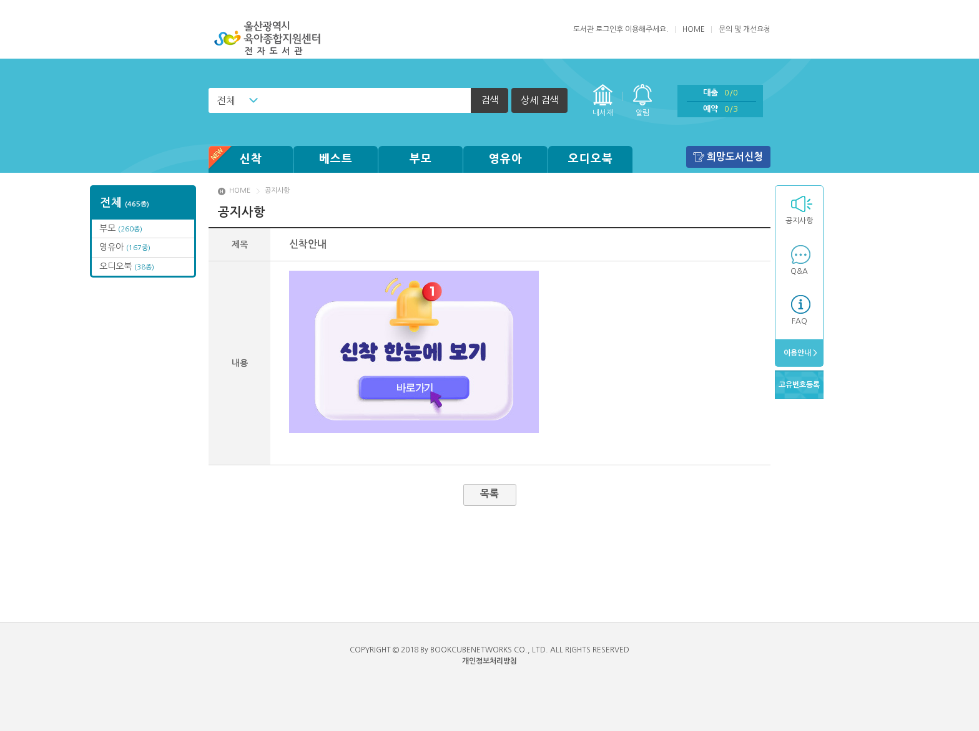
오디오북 (590, 159)
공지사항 (799, 221)
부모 (421, 159)
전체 (226, 100)
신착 (235, 159)
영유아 (506, 159)
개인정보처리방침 (489, 661)
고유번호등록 (799, 385)
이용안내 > (799, 353)
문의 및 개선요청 (744, 29)
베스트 (336, 159)
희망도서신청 (735, 157)
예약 (720, 109)
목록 (489, 493)
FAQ (799, 321)
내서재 (603, 113)
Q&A (799, 271)
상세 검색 (539, 100)
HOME (693, 29)
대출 (720, 93)
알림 (642, 113)
